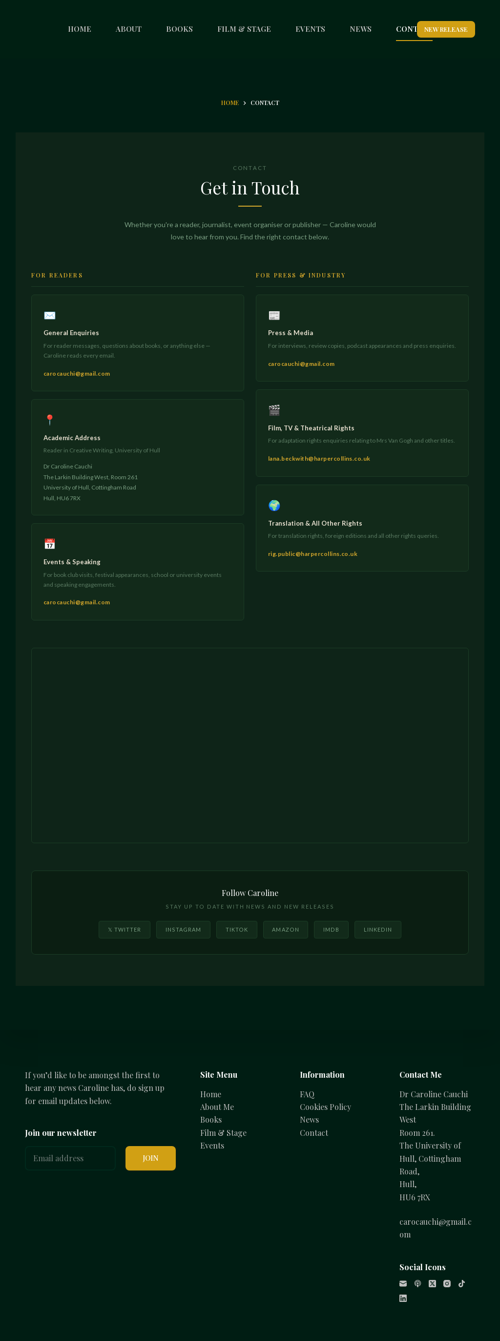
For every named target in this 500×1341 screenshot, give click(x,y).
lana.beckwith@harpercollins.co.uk (319, 458)
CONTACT (414, 29)
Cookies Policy (325, 1107)
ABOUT (129, 29)
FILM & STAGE (244, 29)
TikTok (237, 929)
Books (211, 1119)
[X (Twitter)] (432, 1283)
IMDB (331, 929)
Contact (314, 1133)
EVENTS (310, 29)
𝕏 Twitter (125, 929)
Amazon (285, 929)
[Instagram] (447, 1283)
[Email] (403, 1283)
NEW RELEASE (446, 29)
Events (212, 1145)
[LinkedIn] (403, 1298)
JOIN (151, 1158)
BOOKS (179, 29)
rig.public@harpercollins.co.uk (312, 553)
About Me (217, 1107)
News (309, 1119)
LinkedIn (378, 929)
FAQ (307, 1094)
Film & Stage (223, 1133)
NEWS (361, 29)
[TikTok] (461, 1283)
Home (210, 1094)
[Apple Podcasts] (417, 1283)
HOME (79, 29)
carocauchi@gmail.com (76, 373)
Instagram (184, 929)
